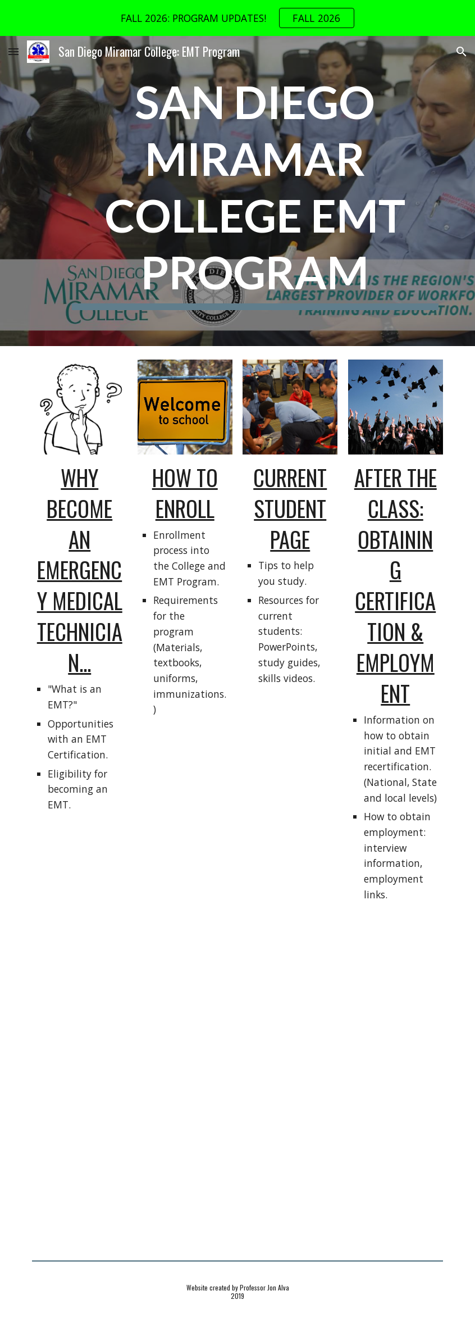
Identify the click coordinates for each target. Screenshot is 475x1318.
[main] (255, 191)
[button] (13, 51)
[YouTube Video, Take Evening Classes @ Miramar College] (237, 1171)
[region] (237, 18)
